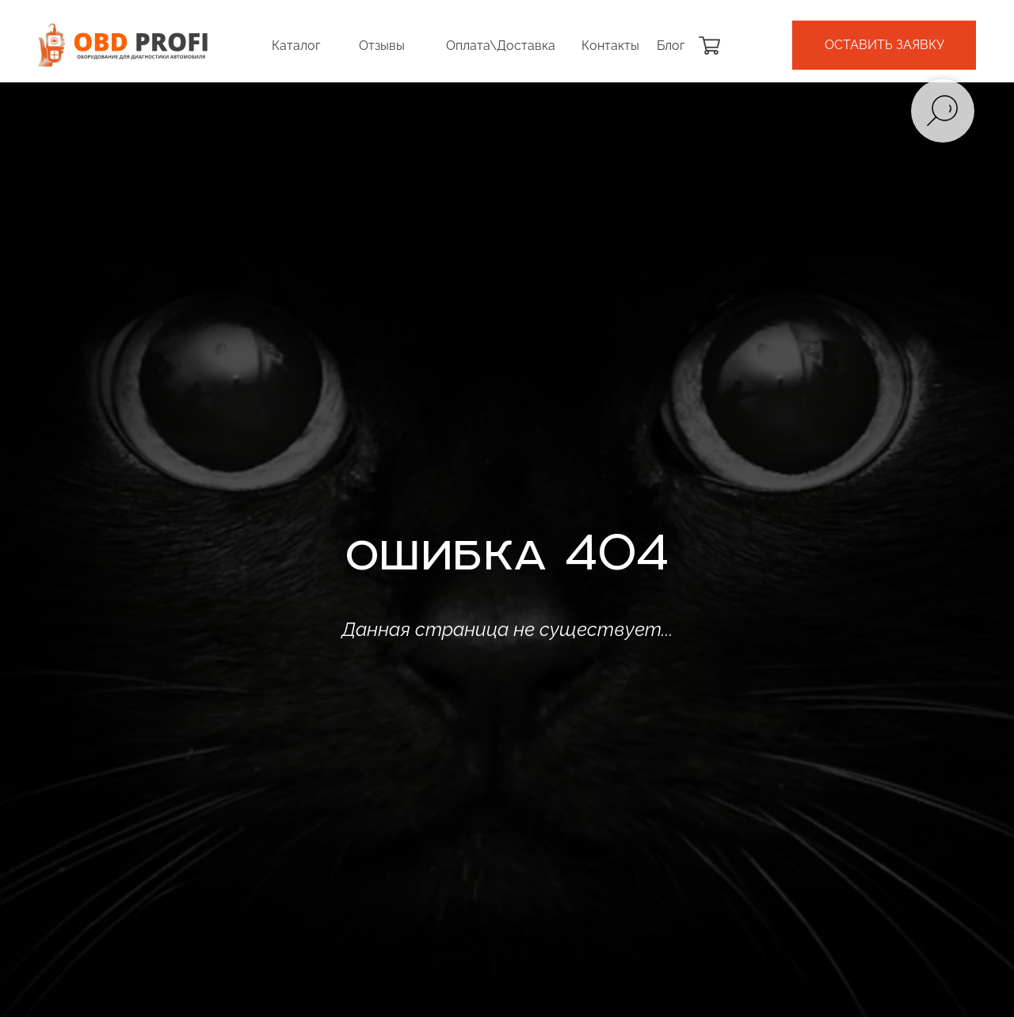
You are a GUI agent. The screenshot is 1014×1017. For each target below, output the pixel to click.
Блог (670, 45)
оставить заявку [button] (884, 44)
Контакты (610, 45)
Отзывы (382, 45)
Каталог (296, 45)
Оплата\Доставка (500, 45)
